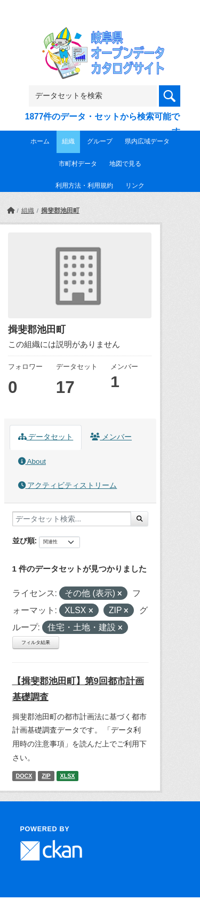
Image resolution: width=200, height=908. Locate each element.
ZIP (46, 776)
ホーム (40, 141)
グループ (100, 141)
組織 (68, 141)
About (32, 461)
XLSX (67, 776)
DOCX (23, 776)
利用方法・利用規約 (84, 185)
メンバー (111, 437)
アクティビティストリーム (67, 485)
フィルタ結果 (35, 642)
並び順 (23, 540)
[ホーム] (10, 210)
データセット (46, 437)
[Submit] (139, 518)
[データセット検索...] (71, 518)
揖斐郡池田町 (60, 210)
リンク (135, 185)
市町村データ (78, 163)
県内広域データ (147, 141)
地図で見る (125, 163)
